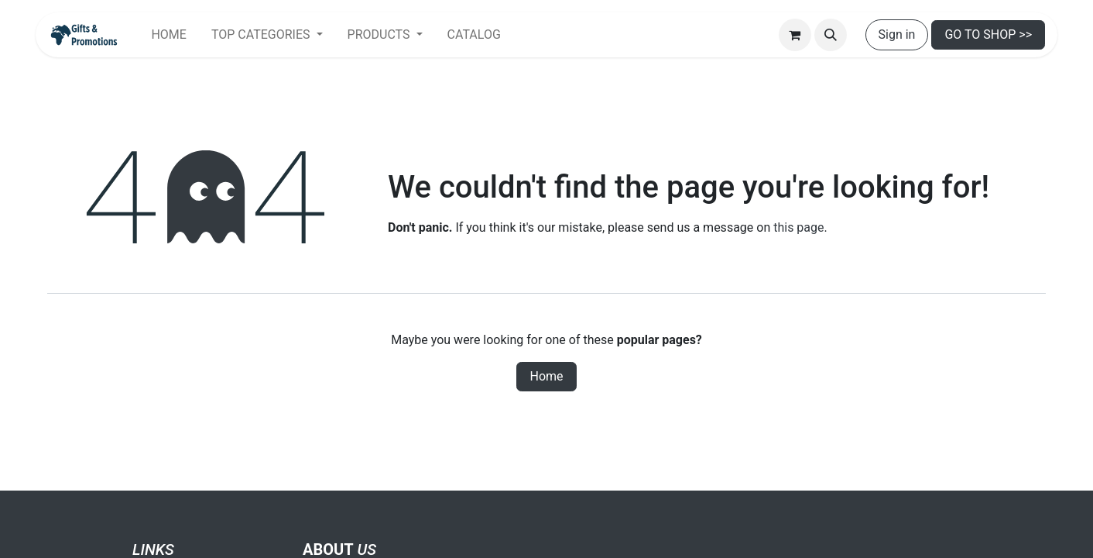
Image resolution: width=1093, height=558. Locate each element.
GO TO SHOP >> (988, 34)
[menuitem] (168, 34)
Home (546, 376)
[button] (830, 35)
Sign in (897, 34)
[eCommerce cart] (795, 35)
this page (798, 227)
